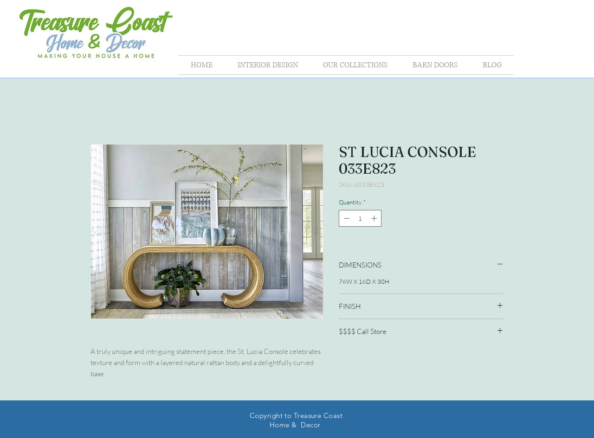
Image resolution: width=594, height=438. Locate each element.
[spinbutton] (360, 218)
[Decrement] (345, 218)
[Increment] (375, 218)
